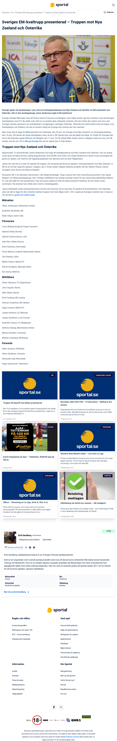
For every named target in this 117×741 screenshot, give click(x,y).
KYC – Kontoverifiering (21, 634)
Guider (14, 671)
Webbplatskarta (18, 685)
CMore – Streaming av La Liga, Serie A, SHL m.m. (25, 502)
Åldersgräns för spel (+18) (22, 630)
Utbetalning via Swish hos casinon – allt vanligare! (83, 503)
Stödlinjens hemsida (72, 737)
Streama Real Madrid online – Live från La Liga (82, 453)
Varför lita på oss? (68, 680)
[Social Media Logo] (53, 707)
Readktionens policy (68, 689)
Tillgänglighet (17, 694)
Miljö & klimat (66, 648)
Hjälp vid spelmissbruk (69, 630)
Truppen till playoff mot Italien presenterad (22, 402)
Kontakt (15, 676)
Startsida (5, 12)
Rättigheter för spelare (69, 634)
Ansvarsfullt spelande (69, 625)
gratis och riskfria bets (24, 195)
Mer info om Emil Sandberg (17, 592)
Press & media (17, 680)
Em (12, 12)
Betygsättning (66, 671)
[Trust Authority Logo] (45, 720)
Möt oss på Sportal (68, 676)
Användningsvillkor (19, 625)
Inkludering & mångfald (21, 639)
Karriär (63, 685)
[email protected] (15, 547)
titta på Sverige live (33, 141)
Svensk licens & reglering (70, 652)
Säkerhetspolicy (18, 689)
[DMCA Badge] (28, 720)
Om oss (63, 694)
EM (27, 132)
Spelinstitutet (66, 639)
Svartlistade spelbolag (69, 657)
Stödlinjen (64, 643)
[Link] (29, 385)
